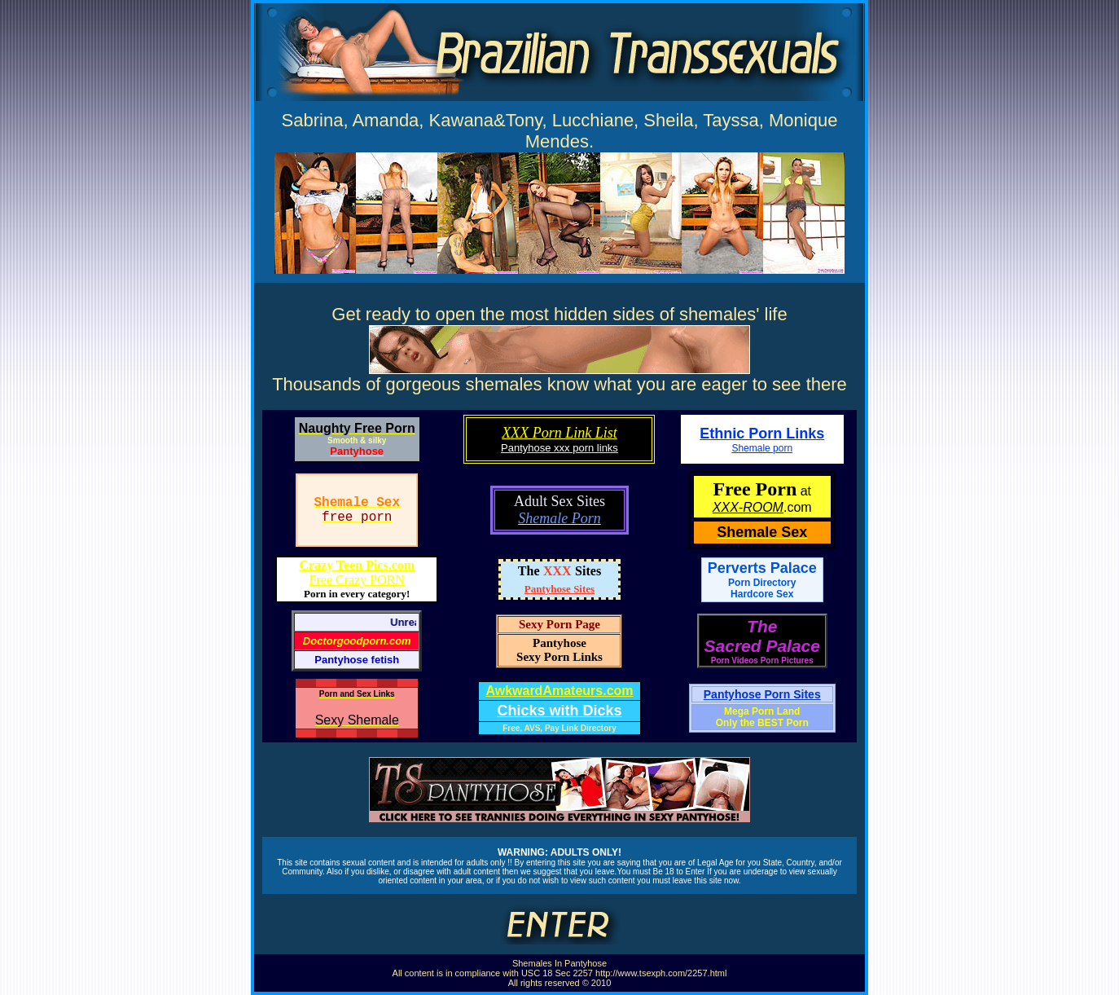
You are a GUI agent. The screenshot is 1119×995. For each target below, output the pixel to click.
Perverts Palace (762, 574)
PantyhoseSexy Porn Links (559, 649)
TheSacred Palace (762, 636)
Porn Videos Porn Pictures (762, 660)
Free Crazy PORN (357, 572)
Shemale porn (761, 448)
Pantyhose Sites (559, 589)
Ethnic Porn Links (762, 433)
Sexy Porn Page (559, 624)
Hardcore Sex (762, 594)
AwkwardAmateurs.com (559, 691)
